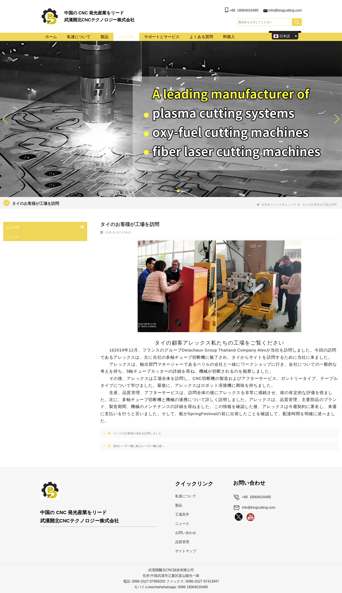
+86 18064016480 (243, 10)
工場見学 (182, 514)
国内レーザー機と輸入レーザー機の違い (138, 446)
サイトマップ (185, 551)
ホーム (51, 37)
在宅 (262, 204)
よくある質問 (201, 37)
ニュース (126, 37)
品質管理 (182, 542)
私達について (79, 37)
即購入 (229, 37)
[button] (163, 190)
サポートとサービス (162, 37)
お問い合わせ (185, 533)
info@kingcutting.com (285, 10)
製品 (104, 37)
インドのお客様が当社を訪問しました (137, 433)
